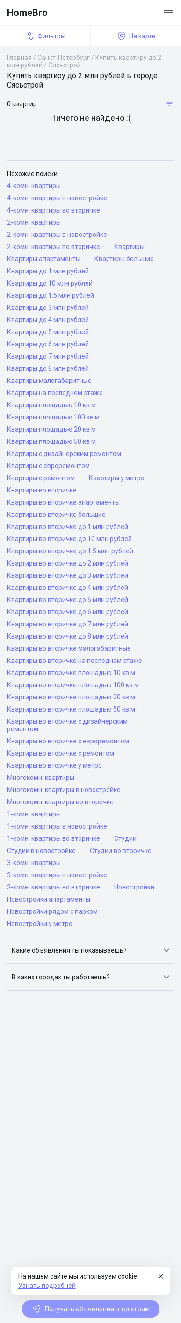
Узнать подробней (47, 1285)
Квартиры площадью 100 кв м (53, 417)
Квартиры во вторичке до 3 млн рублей (67, 575)
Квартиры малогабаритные (49, 380)
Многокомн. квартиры (40, 777)
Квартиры (129, 246)
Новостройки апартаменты (48, 899)
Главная (19, 57)
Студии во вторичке (121, 850)
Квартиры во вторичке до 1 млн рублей (67, 526)
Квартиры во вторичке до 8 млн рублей (67, 636)
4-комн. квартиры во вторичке (53, 210)
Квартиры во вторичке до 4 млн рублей (67, 587)
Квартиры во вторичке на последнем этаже (74, 660)
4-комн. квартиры (34, 186)
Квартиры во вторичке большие (56, 514)
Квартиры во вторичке (42, 490)
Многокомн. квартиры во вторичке (60, 802)
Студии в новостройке (41, 850)
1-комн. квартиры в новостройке (57, 826)
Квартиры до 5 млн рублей (48, 332)
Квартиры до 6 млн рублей (48, 344)
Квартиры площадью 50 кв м (51, 441)
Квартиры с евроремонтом (48, 466)
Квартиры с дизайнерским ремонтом (64, 453)
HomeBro (27, 12)
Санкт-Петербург (63, 57)
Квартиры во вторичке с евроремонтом (68, 741)
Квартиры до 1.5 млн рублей (50, 295)
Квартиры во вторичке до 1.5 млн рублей (70, 551)
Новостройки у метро (39, 923)
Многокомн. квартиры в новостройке (64, 790)
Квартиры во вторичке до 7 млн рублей (67, 624)
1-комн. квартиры (34, 814)
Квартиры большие (124, 259)
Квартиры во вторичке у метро (54, 765)
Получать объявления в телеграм (91, 1309)
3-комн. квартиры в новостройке (57, 875)
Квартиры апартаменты (43, 259)
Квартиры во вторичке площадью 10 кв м (71, 672)
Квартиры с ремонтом (41, 478)
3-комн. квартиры (34, 863)
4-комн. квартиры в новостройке (57, 198)
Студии (125, 838)
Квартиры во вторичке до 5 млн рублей (67, 599)
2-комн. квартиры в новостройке (57, 234)
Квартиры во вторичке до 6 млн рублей (67, 612)
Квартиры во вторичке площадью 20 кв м (71, 697)
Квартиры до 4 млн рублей (48, 319)
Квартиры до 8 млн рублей (48, 368)
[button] (90, 950)
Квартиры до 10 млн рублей (50, 283)
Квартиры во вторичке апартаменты (63, 502)
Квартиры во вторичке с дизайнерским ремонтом (67, 725)
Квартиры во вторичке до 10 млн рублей (69, 539)
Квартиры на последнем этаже (55, 393)
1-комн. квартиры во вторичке (53, 838)
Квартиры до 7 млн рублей (48, 356)
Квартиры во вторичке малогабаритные (69, 648)
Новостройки (134, 887)
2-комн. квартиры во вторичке (53, 246)
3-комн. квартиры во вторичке (53, 887)
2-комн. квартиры (34, 222)
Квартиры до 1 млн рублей (48, 271)
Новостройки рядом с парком (52, 911)
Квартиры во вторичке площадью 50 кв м (71, 709)
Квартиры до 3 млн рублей (48, 307)
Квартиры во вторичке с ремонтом (60, 753)
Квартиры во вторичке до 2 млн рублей (67, 563)
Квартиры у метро (117, 478)
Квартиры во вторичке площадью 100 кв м (73, 685)
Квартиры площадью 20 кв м (51, 429)
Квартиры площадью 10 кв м (51, 405)
